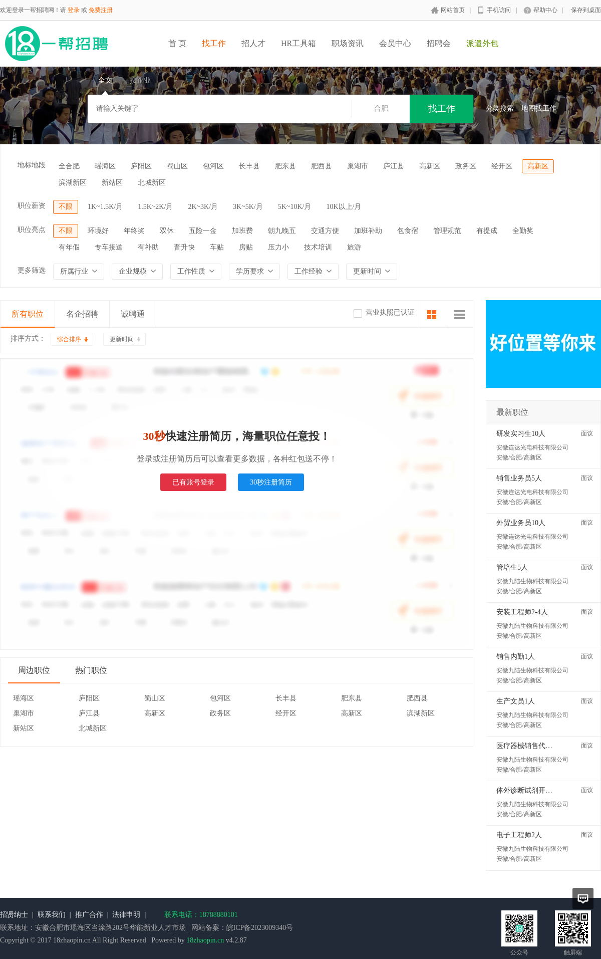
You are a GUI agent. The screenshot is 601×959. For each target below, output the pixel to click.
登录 (74, 10)
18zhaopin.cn (205, 940)
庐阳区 (141, 166)
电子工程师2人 (519, 835)
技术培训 (318, 247)
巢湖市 (357, 166)
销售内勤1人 (515, 656)
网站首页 (453, 10)
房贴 (246, 247)
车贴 (217, 247)
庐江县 (393, 166)
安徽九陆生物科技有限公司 (532, 581)
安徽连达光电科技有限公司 (532, 447)
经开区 (501, 166)
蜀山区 (177, 166)
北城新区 (152, 182)
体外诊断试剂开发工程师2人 (540, 790)
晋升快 (184, 247)
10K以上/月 (343, 206)
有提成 (486, 230)
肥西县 (321, 166)
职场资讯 (348, 43)
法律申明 (126, 914)
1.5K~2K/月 (155, 206)
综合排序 (69, 339)
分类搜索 (500, 108)
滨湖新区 (73, 182)
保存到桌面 (586, 10)
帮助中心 (545, 10)
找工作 (214, 43)
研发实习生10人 (520, 433)
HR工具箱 (298, 43)
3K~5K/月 (248, 206)
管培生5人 (512, 567)
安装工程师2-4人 (522, 612)
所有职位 (28, 314)
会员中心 (395, 43)
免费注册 (101, 10)
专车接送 (109, 247)
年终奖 (134, 230)
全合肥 (69, 166)
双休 (167, 230)
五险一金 (203, 230)
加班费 (242, 230)
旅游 (354, 247)
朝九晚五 (282, 230)
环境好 (98, 230)
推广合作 (89, 914)
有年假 (69, 247)
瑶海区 (105, 166)
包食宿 (407, 230)
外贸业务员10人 (520, 523)
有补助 (148, 247)
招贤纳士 (14, 914)
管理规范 (447, 230)
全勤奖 (522, 230)
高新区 (429, 166)
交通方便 (325, 230)
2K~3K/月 (203, 206)
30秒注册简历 (271, 482)
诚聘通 (133, 314)
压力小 (278, 247)
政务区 (465, 166)
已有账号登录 (193, 482)
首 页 (177, 43)
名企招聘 (82, 314)
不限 (66, 206)
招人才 (253, 43)
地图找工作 (538, 108)
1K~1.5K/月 (105, 206)
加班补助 (368, 230)
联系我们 (52, 914)
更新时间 (122, 339)
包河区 (213, 166)
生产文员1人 (515, 701)
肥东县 (285, 166)
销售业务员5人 (519, 478)
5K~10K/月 (295, 206)
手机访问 (499, 10)
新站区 (112, 182)
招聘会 (439, 43)
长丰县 (249, 166)
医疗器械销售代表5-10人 (534, 746)
